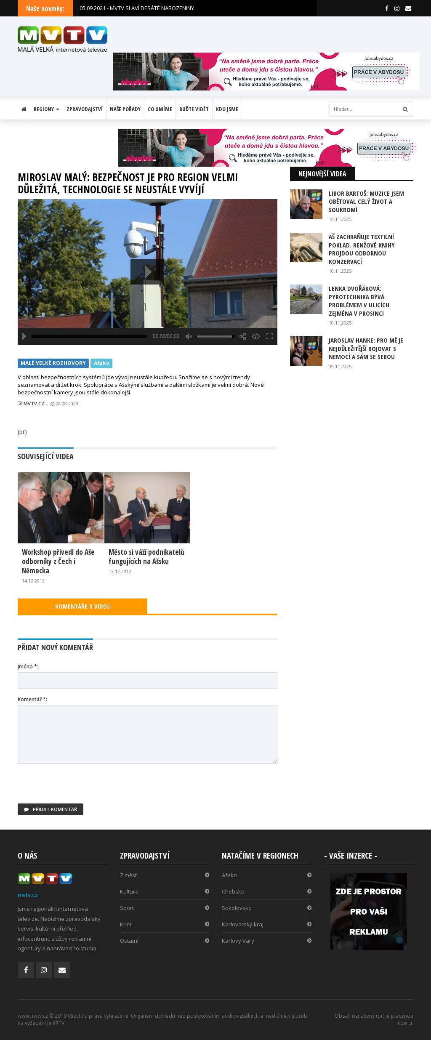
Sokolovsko (266, 908)
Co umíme (160, 109)
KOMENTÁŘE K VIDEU (82, 606)
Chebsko (266, 891)
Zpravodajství (85, 109)
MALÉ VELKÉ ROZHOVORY (53, 363)
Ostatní (165, 940)
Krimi (165, 924)
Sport (165, 908)
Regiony (46, 109)
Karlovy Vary (266, 940)
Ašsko (101, 363)
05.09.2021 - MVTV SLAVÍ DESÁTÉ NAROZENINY (137, 8)
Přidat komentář (50, 809)
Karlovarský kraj (266, 924)
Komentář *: (32, 699)
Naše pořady (125, 109)
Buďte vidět (194, 109)
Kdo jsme (227, 109)
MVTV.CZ (31, 403)
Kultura (165, 891)
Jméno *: (28, 666)
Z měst (165, 875)
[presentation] (82, 787)
